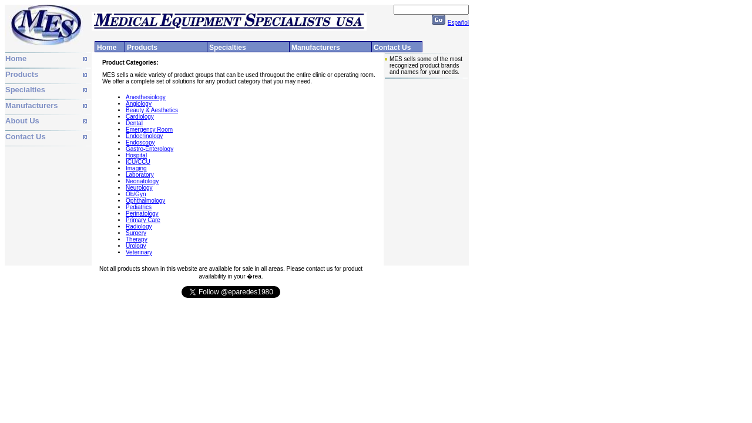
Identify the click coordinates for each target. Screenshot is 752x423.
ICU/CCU (138, 162)
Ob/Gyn (136, 194)
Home (15, 58)
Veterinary (139, 252)
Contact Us (25, 136)
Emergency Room (149, 129)
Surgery (136, 233)
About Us (22, 120)
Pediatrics (139, 207)
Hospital (136, 155)
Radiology (139, 226)
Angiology (139, 103)
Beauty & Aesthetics (152, 110)
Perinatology (142, 213)
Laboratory (140, 175)
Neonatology (142, 181)
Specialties (25, 89)
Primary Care (143, 220)
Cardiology (140, 116)
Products (21, 74)
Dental (134, 123)
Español (458, 22)
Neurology (139, 187)
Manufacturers (31, 105)
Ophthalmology (145, 200)
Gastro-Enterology (149, 149)
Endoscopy (140, 142)
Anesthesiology (146, 97)
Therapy (136, 239)
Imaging (136, 168)
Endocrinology (144, 136)
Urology (136, 246)
